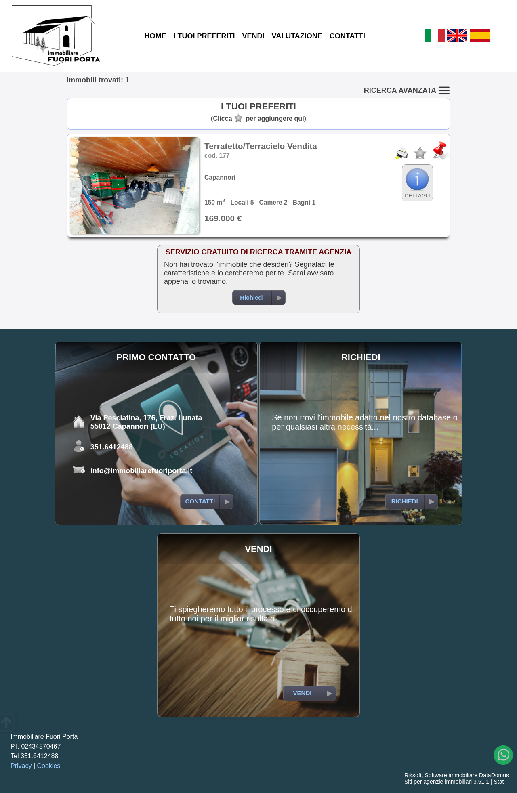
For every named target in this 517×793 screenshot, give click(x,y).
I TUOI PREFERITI (204, 36)
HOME (155, 36)
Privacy (21, 765)
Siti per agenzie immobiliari (438, 781)
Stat (499, 781)
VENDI (253, 36)
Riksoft (413, 775)
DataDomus (494, 775)
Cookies (49, 765)
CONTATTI (347, 36)
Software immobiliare (451, 775)
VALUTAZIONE (296, 36)
